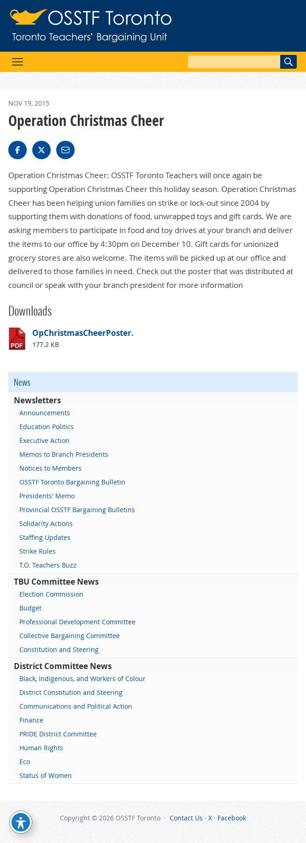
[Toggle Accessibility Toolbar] (21, 822)
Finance (31, 720)
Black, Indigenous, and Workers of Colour (82, 678)
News (22, 382)
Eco (24, 761)
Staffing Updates (45, 537)
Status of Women (45, 775)
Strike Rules (37, 551)
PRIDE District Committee (58, 733)
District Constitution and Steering (71, 692)
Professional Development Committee (77, 621)
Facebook (232, 817)
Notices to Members (50, 468)
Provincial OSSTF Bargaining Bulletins (77, 509)
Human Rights (41, 747)
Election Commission (51, 594)
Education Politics (46, 426)
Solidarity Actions (46, 523)
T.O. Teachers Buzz (47, 565)
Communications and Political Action (75, 706)
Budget (30, 608)
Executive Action (44, 440)
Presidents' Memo (47, 495)
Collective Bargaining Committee (69, 635)
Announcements (44, 412)
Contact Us (186, 817)
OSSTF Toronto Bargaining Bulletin (72, 482)
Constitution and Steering (59, 649)
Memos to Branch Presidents (63, 454)
